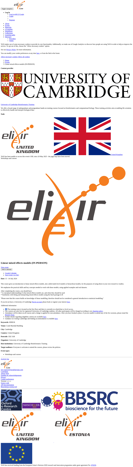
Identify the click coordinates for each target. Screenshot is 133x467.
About (7, 23)
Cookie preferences (7, 379)
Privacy (3, 377)
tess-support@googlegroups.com (12, 370)
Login (11, 16)
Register (12, 20)
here (38, 53)
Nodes (11, 41)
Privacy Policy (11, 50)
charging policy (97, 311)
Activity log (5, 359)
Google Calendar (11, 273)
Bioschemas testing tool (9, 387)
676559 (93, 465)
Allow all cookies (24, 57)
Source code (5, 383)
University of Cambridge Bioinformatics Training (17, 104)
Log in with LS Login (16, 14)
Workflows (9, 31)
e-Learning (8, 29)
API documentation (7, 385)
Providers (12, 39)
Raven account (37, 302)
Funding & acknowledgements (11, 375)
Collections (9, 33)
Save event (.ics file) (12, 275)
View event (4, 267)
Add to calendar (6, 269)
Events (7, 25)
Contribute (4, 372)
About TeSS (5, 373)
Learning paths (10, 35)
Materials (8, 27)
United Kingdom (62, 154)
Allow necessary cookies (9, 57)
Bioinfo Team (9, 315)
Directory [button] (8, 37)
